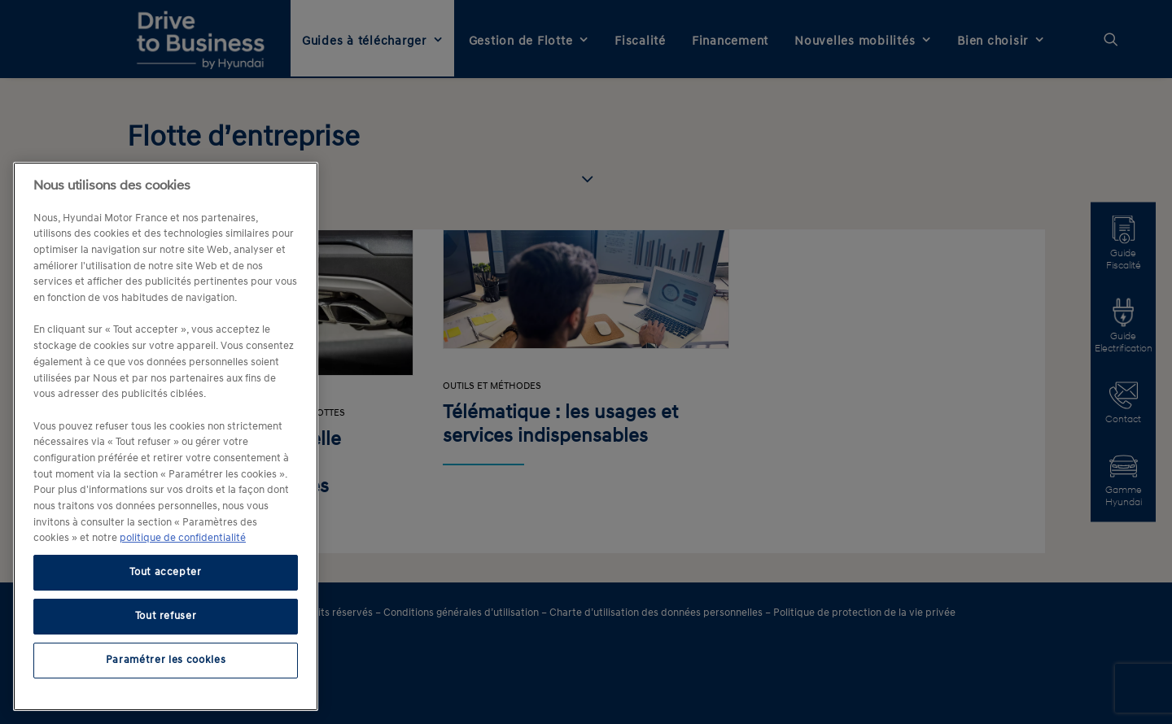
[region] (165, 436)
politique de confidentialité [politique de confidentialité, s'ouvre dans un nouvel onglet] (183, 538)
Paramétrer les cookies (165, 660)
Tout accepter (165, 572)
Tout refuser (166, 616)
